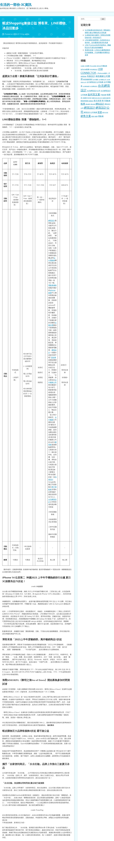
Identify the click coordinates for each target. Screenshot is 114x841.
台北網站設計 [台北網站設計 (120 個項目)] (94, 86)
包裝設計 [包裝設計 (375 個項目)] (91, 76)
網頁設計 (51, 220)
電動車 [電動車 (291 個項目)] (101, 116)
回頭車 (53, 357)
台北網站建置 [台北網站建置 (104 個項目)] (86, 86)
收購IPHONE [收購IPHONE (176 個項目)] (87, 98)
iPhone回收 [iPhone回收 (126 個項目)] (93, 66)
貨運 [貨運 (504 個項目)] (100, 112)
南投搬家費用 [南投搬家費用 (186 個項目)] (87, 79)
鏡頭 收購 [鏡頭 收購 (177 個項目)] (94, 116)
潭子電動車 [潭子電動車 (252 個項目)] (106, 100)
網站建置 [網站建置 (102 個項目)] (88, 104)
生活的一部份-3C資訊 (16, 4)
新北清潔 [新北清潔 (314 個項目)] (97, 100)
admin (27, 34)
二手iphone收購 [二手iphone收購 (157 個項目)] (101, 73)
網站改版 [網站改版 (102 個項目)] (93, 104)
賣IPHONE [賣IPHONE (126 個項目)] (105, 112)
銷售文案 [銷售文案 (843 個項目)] (86, 116)
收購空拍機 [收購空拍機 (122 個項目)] (105, 98)
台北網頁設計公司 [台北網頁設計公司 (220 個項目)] (93, 91)
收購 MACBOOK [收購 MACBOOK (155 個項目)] (97, 98)
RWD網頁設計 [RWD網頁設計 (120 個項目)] (94, 69)
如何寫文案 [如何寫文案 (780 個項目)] (94, 94)
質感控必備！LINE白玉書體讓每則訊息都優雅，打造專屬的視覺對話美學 (97, 52)
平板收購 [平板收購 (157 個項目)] (103, 95)
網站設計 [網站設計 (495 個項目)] (100, 103)
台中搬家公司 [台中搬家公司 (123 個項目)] (102, 79)
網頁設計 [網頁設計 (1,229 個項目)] (89, 107)
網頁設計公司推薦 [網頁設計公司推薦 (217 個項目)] (90, 112)
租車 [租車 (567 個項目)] (83, 103)
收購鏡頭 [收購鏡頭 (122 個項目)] (90, 101)
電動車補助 (52, 285)
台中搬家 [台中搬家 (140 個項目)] (95, 79)
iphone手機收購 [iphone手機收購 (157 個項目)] (102, 66)
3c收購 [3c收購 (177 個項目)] (87, 66)
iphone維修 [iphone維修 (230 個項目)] (85, 69)
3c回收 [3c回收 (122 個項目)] (82, 66)
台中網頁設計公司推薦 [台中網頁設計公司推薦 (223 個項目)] (95, 82)
